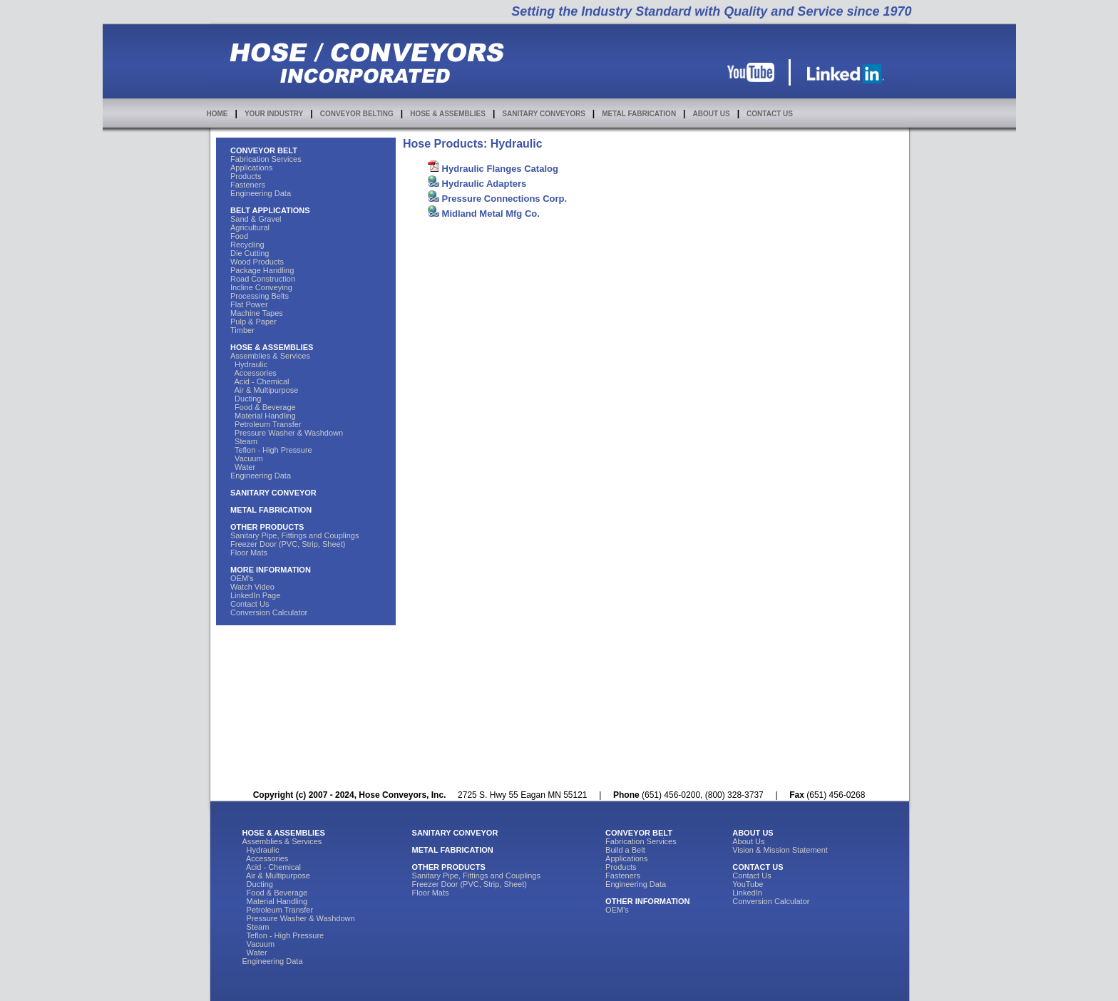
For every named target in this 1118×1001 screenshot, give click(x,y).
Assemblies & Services (270, 355)
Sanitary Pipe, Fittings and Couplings (294, 535)
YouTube (747, 884)
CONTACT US (770, 114)
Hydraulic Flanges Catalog (493, 168)
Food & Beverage (263, 407)
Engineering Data (260, 193)
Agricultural (250, 227)
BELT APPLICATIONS (270, 210)
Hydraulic (248, 364)
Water (242, 467)
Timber (242, 330)
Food (239, 236)
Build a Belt (625, 850)
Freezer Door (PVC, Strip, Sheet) (287, 544)
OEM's (242, 578)
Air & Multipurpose (264, 390)
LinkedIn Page (255, 595)
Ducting (245, 398)
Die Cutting (249, 253)
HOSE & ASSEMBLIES (448, 114)
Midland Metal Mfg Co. (484, 213)
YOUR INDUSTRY (274, 114)
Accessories (253, 373)
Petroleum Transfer (266, 424)
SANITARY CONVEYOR (273, 492)
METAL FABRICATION (639, 114)
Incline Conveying (261, 287)
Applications (251, 167)
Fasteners (247, 184)
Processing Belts (259, 296)
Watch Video (252, 586)
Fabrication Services (266, 159)
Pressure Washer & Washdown (286, 432)
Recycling (247, 244)
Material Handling (263, 415)
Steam (243, 441)
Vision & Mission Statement (780, 850)
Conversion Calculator (268, 612)
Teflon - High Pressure (271, 450)
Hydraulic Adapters (477, 183)
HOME (217, 114)
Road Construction (262, 278)
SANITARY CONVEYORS (543, 114)
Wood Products (257, 261)
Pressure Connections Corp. (497, 198)
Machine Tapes (256, 313)
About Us (748, 841)
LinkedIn (747, 892)
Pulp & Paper (253, 321)
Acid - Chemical (259, 381)
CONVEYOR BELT (263, 150)
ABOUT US (710, 114)
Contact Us (249, 604)
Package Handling (262, 270)
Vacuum (246, 458)
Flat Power (249, 304)
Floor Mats (248, 552)
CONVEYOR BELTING (357, 114)
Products (245, 176)
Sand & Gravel (256, 219)
